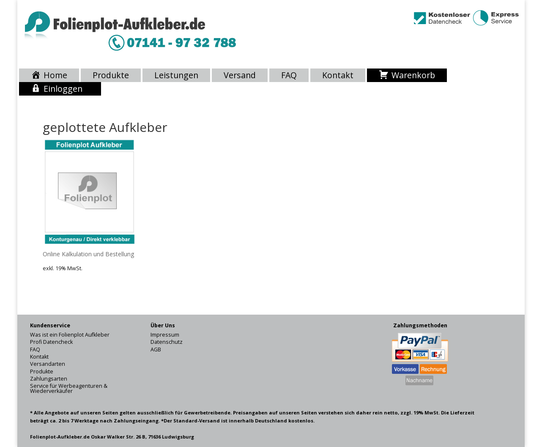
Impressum (165, 334)
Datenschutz (167, 342)
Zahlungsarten (48, 378)
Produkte (111, 75)
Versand (240, 75)
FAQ (289, 75)
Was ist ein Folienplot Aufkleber (69, 334)
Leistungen (176, 75)
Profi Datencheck (51, 342)
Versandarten (47, 363)
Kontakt (337, 75)
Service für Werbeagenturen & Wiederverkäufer (68, 388)
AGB (156, 349)
